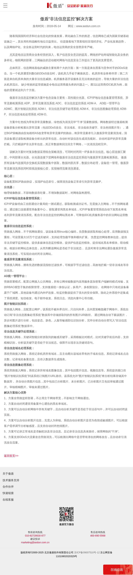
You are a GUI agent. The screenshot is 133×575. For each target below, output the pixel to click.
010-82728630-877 (35, 535)
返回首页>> (11, 455)
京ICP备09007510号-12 (87, 552)
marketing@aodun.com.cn (35, 542)
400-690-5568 (97, 535)
